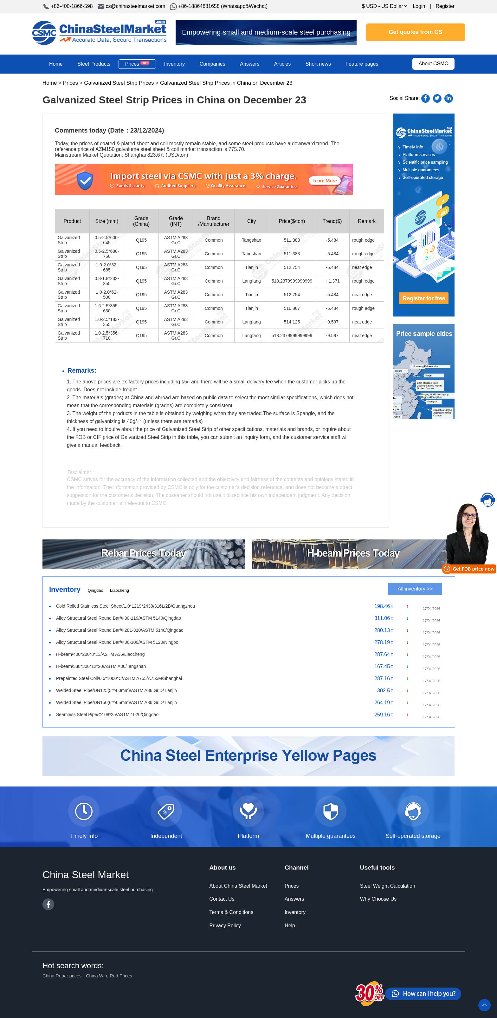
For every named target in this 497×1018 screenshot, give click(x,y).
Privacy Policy (225, 925)
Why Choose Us (378, 899)
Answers (249, 64)
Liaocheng (119, 590)
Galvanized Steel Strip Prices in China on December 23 (226, 83)
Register (445, 6)
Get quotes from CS (415, 32)
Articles (282, 64)
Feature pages (361, 64)
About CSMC (433, 63)
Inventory (174, 64)
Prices (137, 64)
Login (419, 6)
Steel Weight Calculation (387, 886)
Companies (212, 64)
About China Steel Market (238, 886)
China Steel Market (99, 32)
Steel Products (93, 64)
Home (56, 64)
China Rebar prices (61, 975)
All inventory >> (415, 588)
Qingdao (95, 590)
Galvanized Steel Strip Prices (119, 83)
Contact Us (221, 899)
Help (290, 925)
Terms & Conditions (231, 912)
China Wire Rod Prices (109, 975)
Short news (318, 64)
